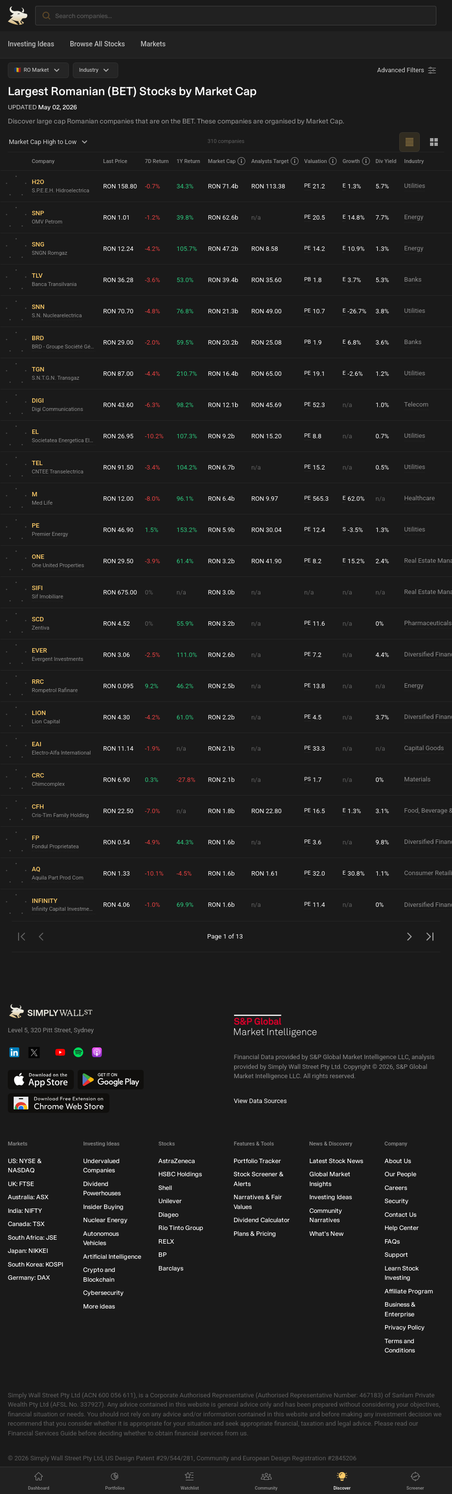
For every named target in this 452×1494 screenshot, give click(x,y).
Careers (396, 1187)
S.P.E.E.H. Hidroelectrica (60, 190)
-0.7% (152, 186)
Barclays (170, 1268)
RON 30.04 (266, 529)
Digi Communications (57, 409)
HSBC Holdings (180, 1174)
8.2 (313, 561)
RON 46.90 (118, 529)
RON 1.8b (221, 811)
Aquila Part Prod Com (58, 878)
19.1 (314, 373)
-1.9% (152, 748)
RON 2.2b (221, 717)
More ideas (99, 1306)
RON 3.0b (221, 592)
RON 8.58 (264, 248)
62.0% (354, 498)
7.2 (313, 655)
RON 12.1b (223, 405)
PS (307, 779)
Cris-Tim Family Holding (60, 815)
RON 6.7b (221, 467)
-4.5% (184, 873)
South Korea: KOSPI (35, 1264)
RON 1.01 (116, 217)
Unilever (170, 1201)
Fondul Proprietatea (55, 846)
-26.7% (354, 311)
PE (307, 186)
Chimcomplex (48, 784)
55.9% (185, 623)
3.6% (382, 342)
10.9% (354, 249)
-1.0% (152, 904)
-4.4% (152, 373)
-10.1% (154, 873)
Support (396, 1254)
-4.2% (152, 248)
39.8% (185, 217)
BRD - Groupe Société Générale (63, 347)
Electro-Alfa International (61, 753)
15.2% (354, 561)
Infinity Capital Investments (63, 909)
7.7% (382, 217)
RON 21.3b (223, 311)
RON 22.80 (266, 811)
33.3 (314, 748)
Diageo (168, 1214)
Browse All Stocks (97, 44)
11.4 (314, 904)
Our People (400, 1174)
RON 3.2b (221, 561)
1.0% (382, 405)
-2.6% (353, 373)
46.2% (185, 686)
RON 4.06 (116, 904)
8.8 (313, 436)
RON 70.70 (118, 311)
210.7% (186, 373)
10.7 (314, 311)
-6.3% (152, 405)
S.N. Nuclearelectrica (57, 315)
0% (149, 592)
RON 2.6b (221, 654)
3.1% (382, 811)
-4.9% (152, 842)
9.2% (151, 686)
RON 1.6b (221, 842)
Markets (153, 44)
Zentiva (40, 628)
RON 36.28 (118, 280)
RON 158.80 (120, 186)
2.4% (382, 561)
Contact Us (400, 1214)
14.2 (314, 249)
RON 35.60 (266, 280)
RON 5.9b (221, 529)
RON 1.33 (116, 873)
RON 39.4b (223, 280)
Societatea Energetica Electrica (63, 440)
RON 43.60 (118, 405)
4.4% (382, 654)
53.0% (185, 280)
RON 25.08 (266, 342)
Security (397, 1201)
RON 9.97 (264, 498)
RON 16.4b (223, 373)
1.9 (313, 342)
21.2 (314, 186)
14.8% (354, 217)
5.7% (382, 186)
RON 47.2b (223, 248)
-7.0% (152, 811)
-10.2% (154, 436)
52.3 (314, 405)
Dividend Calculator (262, 1220)
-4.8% (152, 311)
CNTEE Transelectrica (58, 472)
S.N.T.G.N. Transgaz (55, 378)
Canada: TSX (26, 1224)
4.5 (313, 717)
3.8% (382, 311)
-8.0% (152, 498)
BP (162, 1254)
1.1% (382, 873)
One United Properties (58, 565)
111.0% (186, 654)
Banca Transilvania (54, 284)
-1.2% (152, 217)
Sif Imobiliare (47, 597)
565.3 (316, 498)
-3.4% (152, 467)
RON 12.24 (118, 248)
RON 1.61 (264, 873)
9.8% (382, 842)
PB (307, 279)
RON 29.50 (118, 561)
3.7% (352, 280)
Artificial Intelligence (112, 1256)
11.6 (314, 623)
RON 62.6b (223, 217)
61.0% (185, 717)
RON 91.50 (118, 467)
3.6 (313, 842)
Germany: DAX (29, 1277)
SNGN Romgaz (49, 253)
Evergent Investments (58, 659)
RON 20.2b (223, 342)
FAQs (392, 1241)
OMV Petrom (47, 222)
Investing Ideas (31, 44)
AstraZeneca (176, 1161)
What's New (326, 1233)
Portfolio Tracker (257, 1161)
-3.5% (353, 530)
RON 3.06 (116, 654)
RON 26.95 (118, 436)
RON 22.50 (118, 811)
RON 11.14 (118, 748)
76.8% (185, 311)
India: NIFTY (25, 1210)
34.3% (185, 186)
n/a (256, 217)
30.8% (354, 873)
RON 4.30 (116, 717)
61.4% (185, 561)
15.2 (314, 467)
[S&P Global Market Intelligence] (275, 1029)
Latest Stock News (336, 1161)
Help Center (402, 1227)
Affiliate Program (409, 1291)
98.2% (185, 405)
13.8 (314, 686)
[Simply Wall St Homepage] (17, 15)
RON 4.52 (116, 623)
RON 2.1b (221, 748)
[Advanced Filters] (407, 70)
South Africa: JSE (32, 1237)
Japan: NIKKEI (28, 1250)
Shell (165, 1187)
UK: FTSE (21, 1183)
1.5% (151, 529)
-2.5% (152, 654)
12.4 (314, 530)
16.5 (314, 811)
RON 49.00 (266, 311)
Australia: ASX (28, 1197)
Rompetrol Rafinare (55, 690)
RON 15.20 (266, 436)
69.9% (185, 904)
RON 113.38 (268, 186)
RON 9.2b (221, 436)
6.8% (352, 342)
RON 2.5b (221, 686)
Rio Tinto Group (180, 1227)
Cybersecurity (103, 1292)
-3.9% (152, 561)
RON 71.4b (223, 186)
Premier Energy (50, 534)
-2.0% (152, 342)
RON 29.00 (118, 342)
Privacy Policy (405, 1327)
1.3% (352, 186)
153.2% (186, 529)
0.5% (382, 467)
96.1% (185, 498)
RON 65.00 (266, 373)
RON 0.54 (116, 842)
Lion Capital (46, 721)
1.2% (382, 373)
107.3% (186, 436)
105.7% (186, 248)
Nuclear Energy (105, 1220)
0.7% (382, 436)
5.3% (382, 280)
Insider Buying (103, 1206)
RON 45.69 (266, 405)
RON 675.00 (120, 592)
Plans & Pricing (255, 1233)
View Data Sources (260, 1101)
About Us (398, 1161)
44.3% (185, 842)
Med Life (42, 503)
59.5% (185, 342)
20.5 (314, 217)
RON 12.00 (118, 498)
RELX (166, 1241)
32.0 (314, 873)
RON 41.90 (266, 561)
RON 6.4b (221, 498)
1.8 (313, 280)
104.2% (186, 467)
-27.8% (185, 779)
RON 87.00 (118, 373)
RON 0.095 (118, 686)
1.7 (313, 780)
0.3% (151, 779)
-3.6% (152, 280)
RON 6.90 (116, 779)
